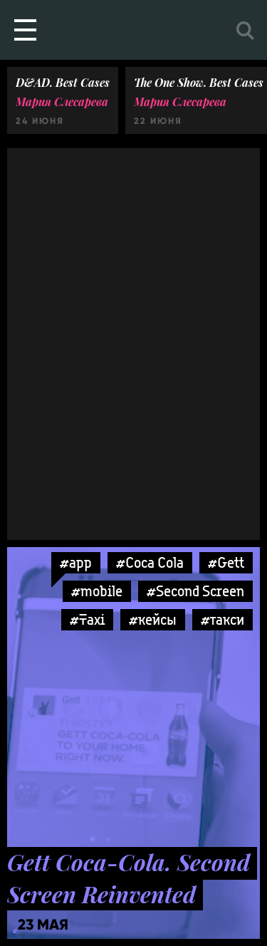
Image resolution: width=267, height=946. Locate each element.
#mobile (96, 591)
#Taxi (87, 619)
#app (76, 562)
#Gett (226, 562)
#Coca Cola (150, 562)
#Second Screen (195, 591)
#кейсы (153, 619)
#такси (222, 619)
